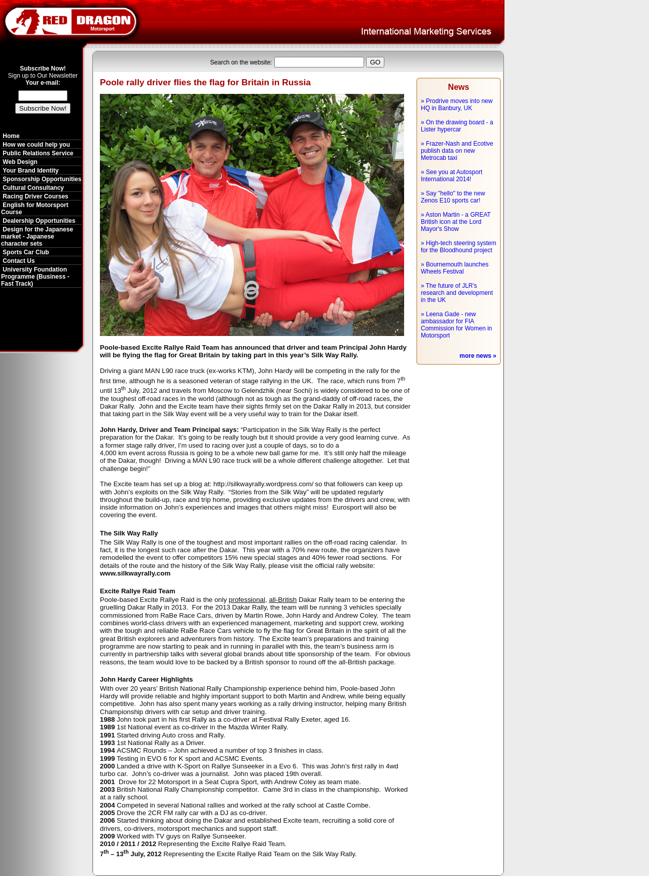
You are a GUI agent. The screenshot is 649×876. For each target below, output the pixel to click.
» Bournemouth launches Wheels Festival (454, 268)
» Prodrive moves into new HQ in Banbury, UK (456, 104)
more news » (477, 355)
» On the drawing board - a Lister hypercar (457, 126)
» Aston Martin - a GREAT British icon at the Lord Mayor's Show (456, 221)
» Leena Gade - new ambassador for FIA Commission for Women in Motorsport (456, 325)
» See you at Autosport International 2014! (451, 176)
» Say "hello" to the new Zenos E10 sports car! (453, 197)
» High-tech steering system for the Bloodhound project (458, 247)
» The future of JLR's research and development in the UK (457, 293)
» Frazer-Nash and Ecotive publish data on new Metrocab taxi (457, 150)
